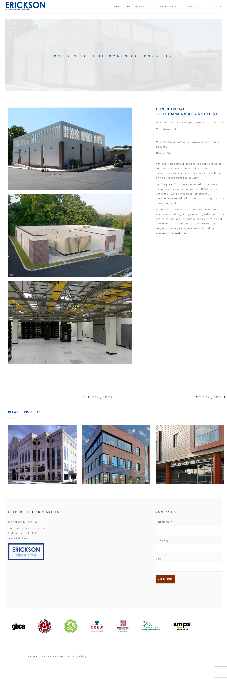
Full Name (164, 522)
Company (163, 540)
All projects (98, 397)
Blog (82, 656)
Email (161, 559)
